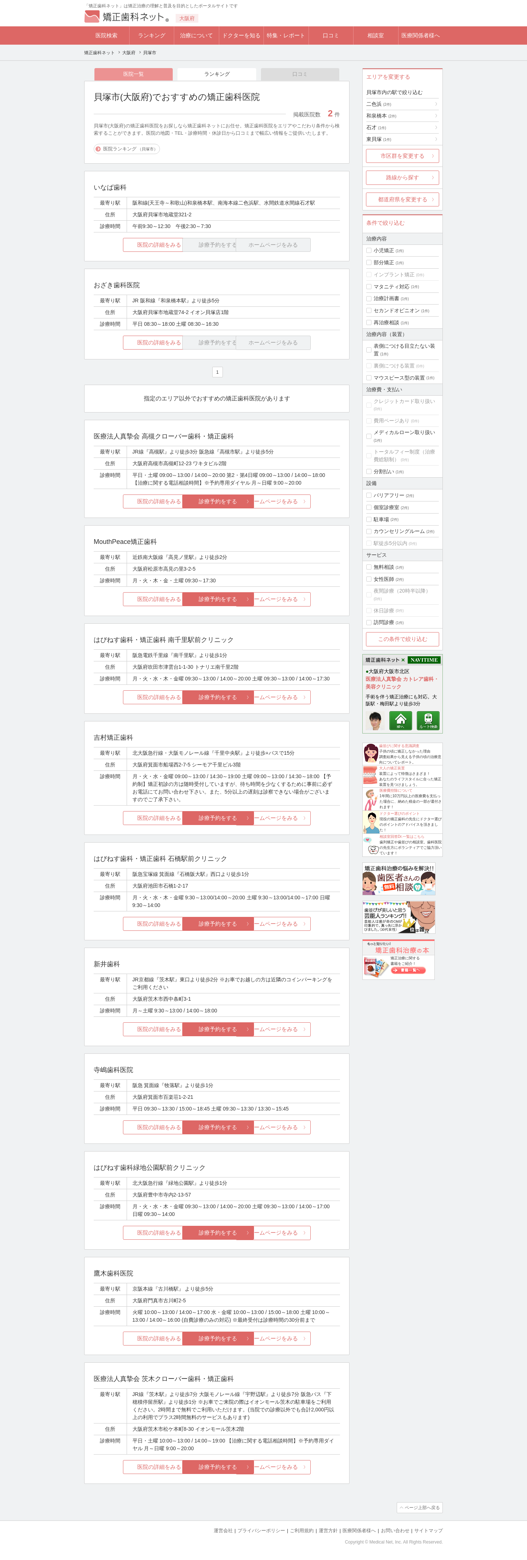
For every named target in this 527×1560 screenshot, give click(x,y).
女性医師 (384, 579)
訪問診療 (384, 622)
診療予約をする (217, 502)
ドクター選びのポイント (400, 813)
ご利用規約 (302, 1531)
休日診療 (384, 610)
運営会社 (223, 1531)
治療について (196, 35)
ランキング (151, 35)
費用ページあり (392, 420)
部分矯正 (384, 262)
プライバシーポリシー (261, 1531)
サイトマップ (428, 1531)
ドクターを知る (241, 35)
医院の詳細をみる (135, 245)
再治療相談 (386, 322)
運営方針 (328, 1531)
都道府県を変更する (402, 199)
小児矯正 (384, 250)
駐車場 (381, 519)
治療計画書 (386, 298)
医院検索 (106, 35)
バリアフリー (389, 495)
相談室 (375, 35)
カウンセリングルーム (399, 531)
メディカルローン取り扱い (404, 432)
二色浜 (378, 104)
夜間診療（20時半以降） (402, 591)
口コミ (331, 35)
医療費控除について (396, 790)
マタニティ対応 (392, 287)
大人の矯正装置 (392, 768)
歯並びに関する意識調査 (399, 746)
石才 (376, 127)
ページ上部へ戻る (422, 1508)
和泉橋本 (381, 116)
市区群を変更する (403, 156)
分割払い (384, 471)
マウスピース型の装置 (399, 378)
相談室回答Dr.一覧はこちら (402, 837)
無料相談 (384, 567)
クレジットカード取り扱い (404, 401)
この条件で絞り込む (402, 639)
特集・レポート (286, 35)
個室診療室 (386, 507)
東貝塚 (378, 139)
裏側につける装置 (394, 366)
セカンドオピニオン (397, 310)
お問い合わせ (395, 1531)
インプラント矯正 (394, 274)
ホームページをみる (299, 502)
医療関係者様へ (420, 35)
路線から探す (402, 177)
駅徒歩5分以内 (390, 543)
